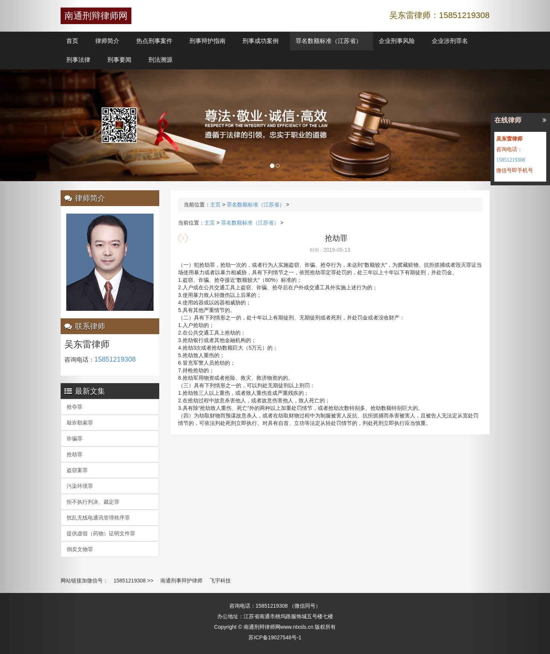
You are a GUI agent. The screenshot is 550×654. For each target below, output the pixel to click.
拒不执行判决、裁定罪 (93, 502)
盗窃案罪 (77, 470)
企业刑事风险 (397, 41)
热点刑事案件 (154, 41)
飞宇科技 (220, 581)
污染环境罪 (80, 486)
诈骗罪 (74, 438)
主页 (215, 205)
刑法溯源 (160, 60)
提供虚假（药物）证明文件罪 (101, 533)
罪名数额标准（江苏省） (329, 41)
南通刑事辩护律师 (181, 581)
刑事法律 (78, 60)
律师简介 (107, 41)
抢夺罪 (74, 407)
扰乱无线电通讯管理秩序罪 (98, 518)
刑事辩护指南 (207, 41)
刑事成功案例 (260, 41)
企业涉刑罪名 (450, 41)
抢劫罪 (74, 454)
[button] (41, 327)
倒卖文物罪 (80, 549)
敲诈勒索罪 (80, 423)
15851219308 (130, 581)
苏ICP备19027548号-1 (274, 637)
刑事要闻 (119, 60)
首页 (72, 41)
